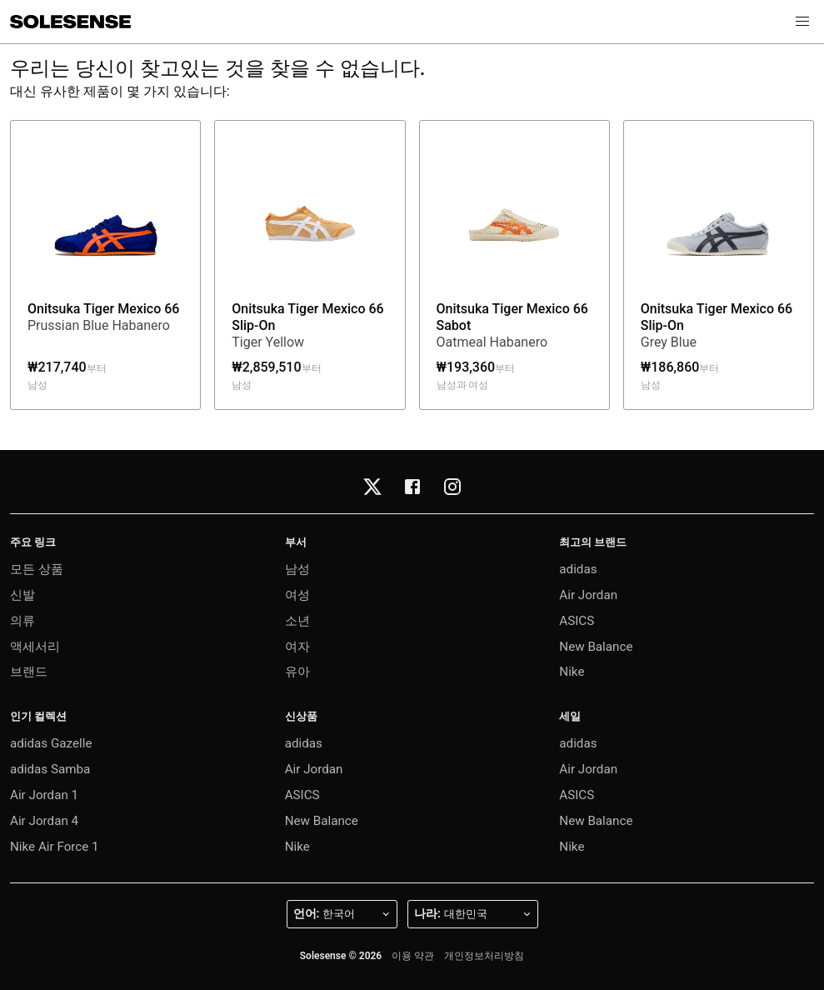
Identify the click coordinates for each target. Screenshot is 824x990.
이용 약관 (413, 956)
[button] (802, 21)
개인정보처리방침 (484, 956)
